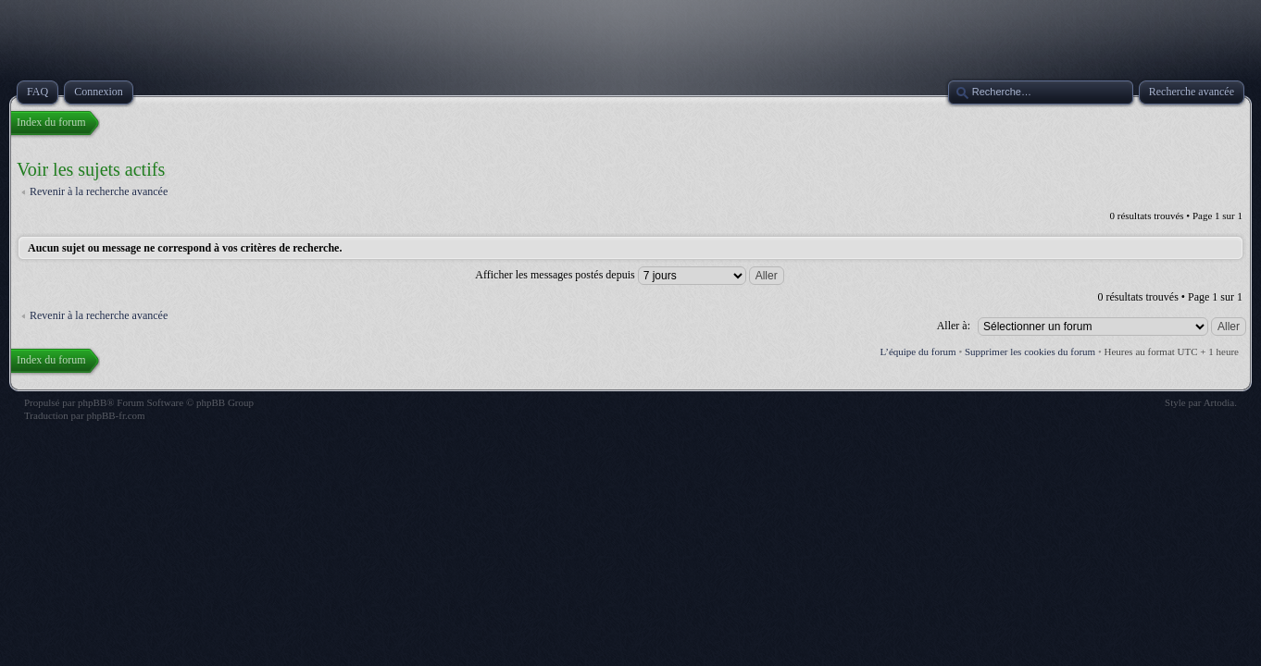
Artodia (1219, 402)
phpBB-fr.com (115, 415)
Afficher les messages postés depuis (629, 274)
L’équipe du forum (918, 351)
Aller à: (953, 325)
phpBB (92, 402)
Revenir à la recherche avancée (99, 191)
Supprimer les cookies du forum (1030, 351)
